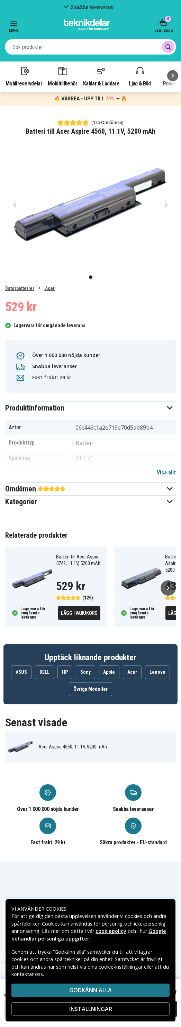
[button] (90, 407)
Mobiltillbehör (62, 76)
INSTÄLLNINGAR (90, 1009)
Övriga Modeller (90, 689)
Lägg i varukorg (79, 613)
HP (65, 672)
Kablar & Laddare (101, 76)
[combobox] (90, 47)
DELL (44, 672)
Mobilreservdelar (24, 76)
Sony (85, 672)
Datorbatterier (19, 288)
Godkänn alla (90, 990)
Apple (109, 672)
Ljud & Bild (140, 76)
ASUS (21, 672)
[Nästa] (172, 75)
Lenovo (157, 672)
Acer (49, 288)
